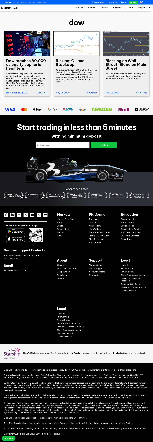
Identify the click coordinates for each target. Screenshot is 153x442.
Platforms (104, 8)
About (130, 8)
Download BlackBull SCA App (22, 225)
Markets (91, 8)
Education (118, 8)
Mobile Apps (99, 2)
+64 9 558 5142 (11, 259)
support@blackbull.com (15, 270)
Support (141, 8)
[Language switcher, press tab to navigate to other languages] (143, 2)
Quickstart (78, 8)
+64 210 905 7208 (30, 255)
